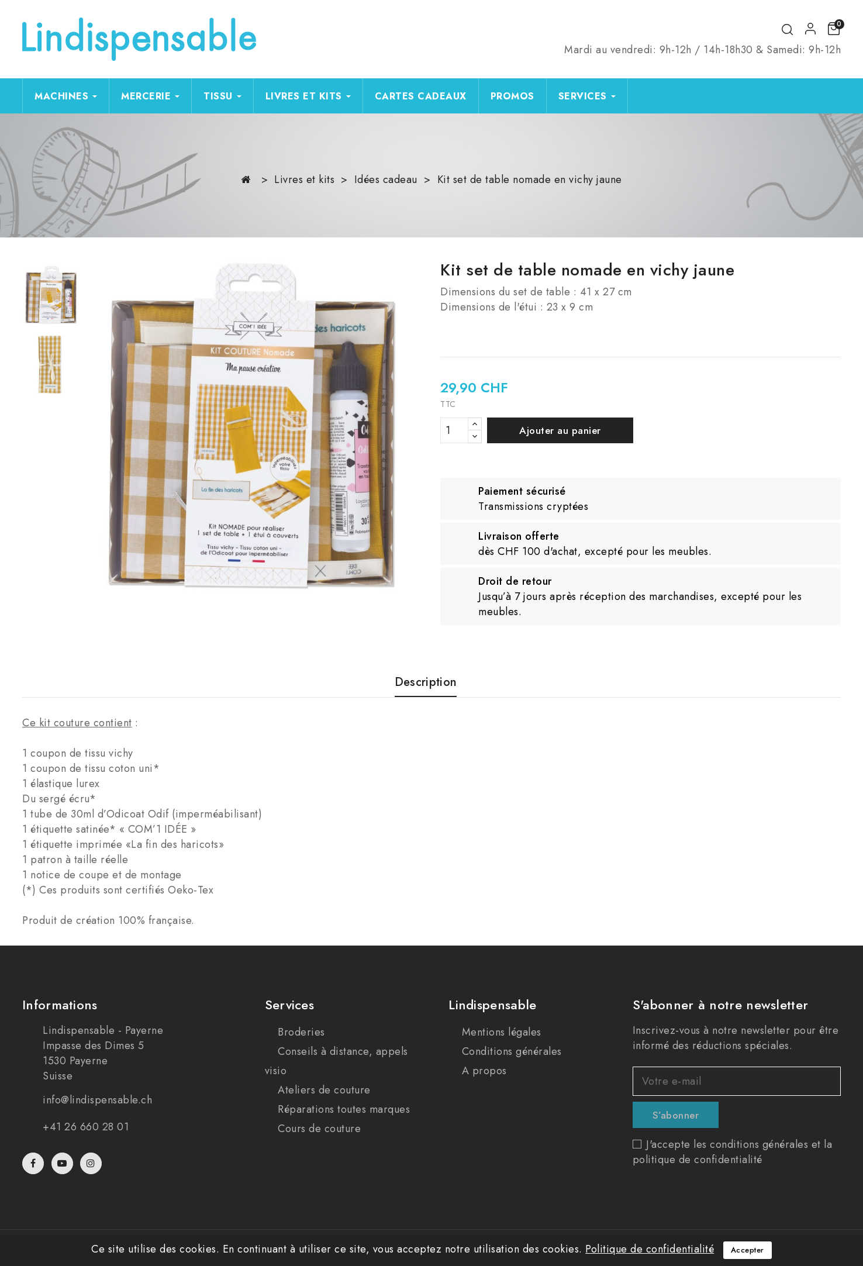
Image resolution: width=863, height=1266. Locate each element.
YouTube (63, 1163)
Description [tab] (426, 683)
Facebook (34, 1163)
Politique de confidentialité (649, 1249)
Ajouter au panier (560, 430)
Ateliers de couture (323, 1090)
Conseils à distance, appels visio (336, 1061)
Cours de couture (318, 1128)
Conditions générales (510, 1051)
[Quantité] (454, 430)
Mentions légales (499, 1032)
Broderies (300, 1032)
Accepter (747, 1249)
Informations (60, 1004)
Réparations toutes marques (342, 1109)
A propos (482, 1070)
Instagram (92, 1163)
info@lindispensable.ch (97, 1100)
